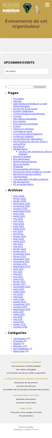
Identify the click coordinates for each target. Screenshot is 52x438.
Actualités (18, 98)
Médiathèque (20, 149)
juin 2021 (18, 271)
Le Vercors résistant (23, 136)
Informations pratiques (26, 395)
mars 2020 (18, 299)
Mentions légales (22, 156)
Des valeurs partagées (25, 119)
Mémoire (18, 346)
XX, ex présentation (23, 184)
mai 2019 (17, 319)
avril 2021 (18, 276)
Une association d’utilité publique (30, 179)
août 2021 (18, 269)
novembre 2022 (21, 254)
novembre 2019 (21, 304)
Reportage (19, 351)
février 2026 (19, 198)
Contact (17, 116)
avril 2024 (18, 234)
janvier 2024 (19, 236)
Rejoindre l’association (26, 399)
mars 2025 (18, 223)
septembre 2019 (21, 309)
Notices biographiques (25, 161)
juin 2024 (18, 231)
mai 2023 (18, 246)
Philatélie (18, 166)
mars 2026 (18, 196)
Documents (19, 121)
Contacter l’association (26, 403)
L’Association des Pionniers (26, 362)
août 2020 (18, 289)
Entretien (18, 341)
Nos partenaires (21, 159)
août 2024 (18, 226)
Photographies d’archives (26, 169)
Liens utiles (26, 408)
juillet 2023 (19, 241)
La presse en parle (22, 131)
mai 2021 (17, 274)
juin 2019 (18, 317)
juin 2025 (18, 218)
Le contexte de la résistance (28, 134)
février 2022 (19, 256)
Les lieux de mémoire (26, 386)
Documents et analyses (25, 124)
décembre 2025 (21, 203)
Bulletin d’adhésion (23, 111)
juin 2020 (18, 294)
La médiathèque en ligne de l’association (26, 379)
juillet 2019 (19, 314)
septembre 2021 (21, 266)
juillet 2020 (19, 291)
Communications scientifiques (29, 114)
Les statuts (18, 146)
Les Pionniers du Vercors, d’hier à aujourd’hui (26, 373)
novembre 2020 (21, 286)
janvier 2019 (19, 324)
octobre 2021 (20, 264)
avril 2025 (18, 221)
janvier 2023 (19, 251)
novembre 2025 (21, 206)
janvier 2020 (19, 302)
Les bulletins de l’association (28, 139)
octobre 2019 (20, 307)
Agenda (17, 101)
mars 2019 (18, 322)
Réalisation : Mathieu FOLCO (26, 429)
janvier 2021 (19, 284)
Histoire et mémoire (23, 129)
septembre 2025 (22, 211)
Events (16, 126)
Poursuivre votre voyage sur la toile (32, 171)
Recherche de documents (27, 174)
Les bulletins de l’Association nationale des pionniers (26, 389)
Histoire (17, 343)
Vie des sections (21, 182)
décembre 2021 (21, 259)
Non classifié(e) (21, 348)
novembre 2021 (21, 261)
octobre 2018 (20, 327)
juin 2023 (18, 244)
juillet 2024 (19, 228)
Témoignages (20, 177)
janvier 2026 (19, 201)
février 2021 (19, 281)
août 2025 (18, 213)
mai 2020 (18, 296)
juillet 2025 (19, 216)
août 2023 (18, 239)
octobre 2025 (20, 208)
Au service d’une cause (25, 109)
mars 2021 (18, 279)
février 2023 (19, 249)
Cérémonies (19, 338)
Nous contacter (21, 164)
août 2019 (18, 312)
